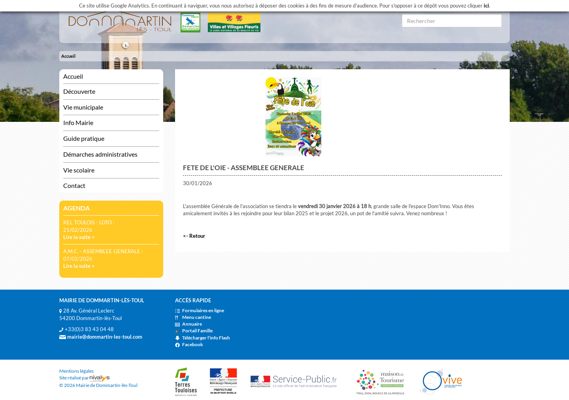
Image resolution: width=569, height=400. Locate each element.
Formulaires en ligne (199, 310)
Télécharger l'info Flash (202, 338)
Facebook (189, 344)
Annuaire (188, 324)
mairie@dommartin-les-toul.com (100, 337)
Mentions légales (76, 371)
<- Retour (194, 236)
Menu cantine (193, 317)
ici (486, 5)
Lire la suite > (79, 237)
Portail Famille (194, 331)
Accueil (68, 56)
